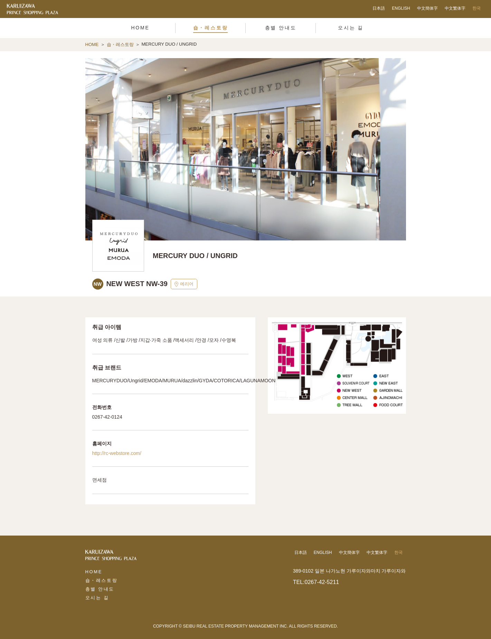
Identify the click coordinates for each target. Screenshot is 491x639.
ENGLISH (401, 8)
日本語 (378, 8)
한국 (476, 8)
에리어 (183, 284)
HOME (92, 44)
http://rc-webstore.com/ (116, 453)
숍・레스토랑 (120, 44)
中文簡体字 (427, 8)
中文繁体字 (455, 8)
